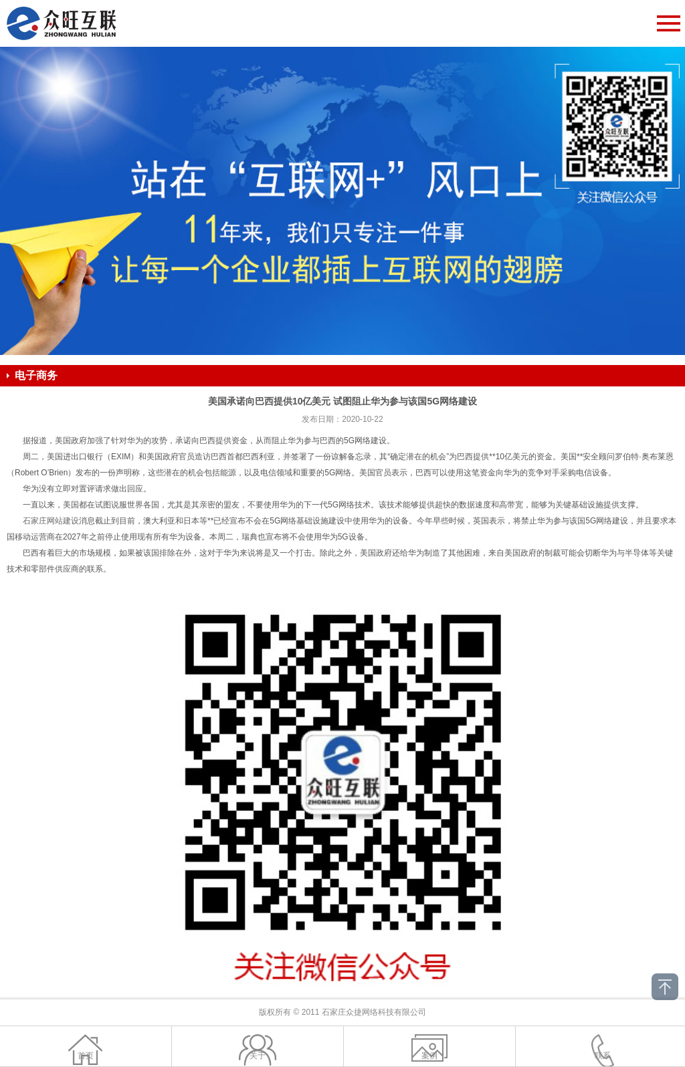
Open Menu (668, 23)
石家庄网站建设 (51, 520)
